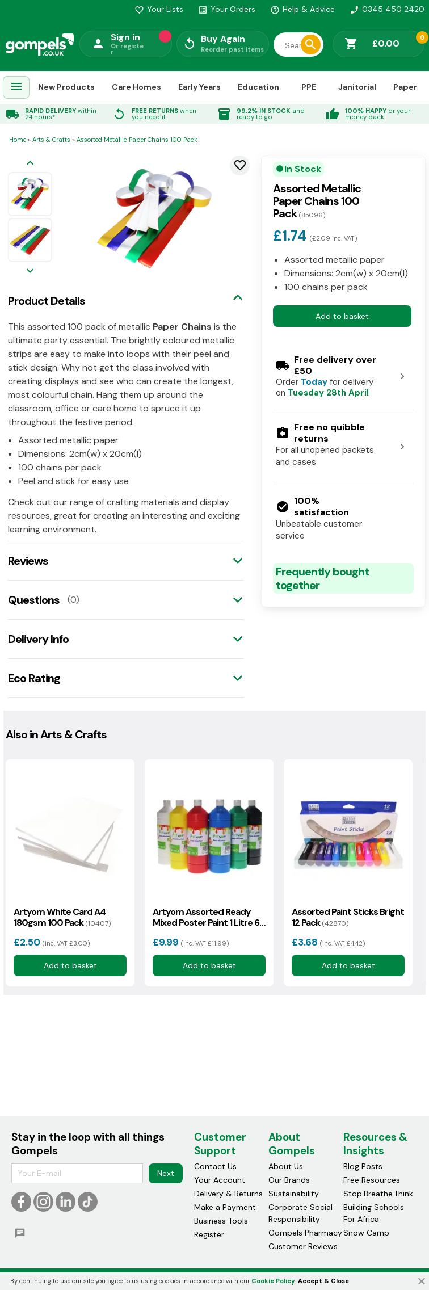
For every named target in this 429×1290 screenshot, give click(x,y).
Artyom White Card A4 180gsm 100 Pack (62, 917)
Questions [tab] (34, 600)
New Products (66, 87)
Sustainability (293, 1193)
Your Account (219, 1180)
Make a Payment (225, 1207)
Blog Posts (362, 1166)
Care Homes (136, 87)
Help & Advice (302, 9)
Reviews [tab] (28, 560)
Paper (405, 87)
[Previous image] (30, 164)
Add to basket (342, 316)
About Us (285, 1166)
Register (209, 1234)
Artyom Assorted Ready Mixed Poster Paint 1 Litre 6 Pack (206, 917)
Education (258, 87)
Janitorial (357, 87)
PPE (308, 87)
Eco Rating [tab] (34, 678)
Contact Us (215, 1166)
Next (165, 1173)
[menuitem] (16, 88)
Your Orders (226, 9)
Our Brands (289, 1180)
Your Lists (158, 9)
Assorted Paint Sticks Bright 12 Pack (348, 917)
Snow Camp (366, 1233)
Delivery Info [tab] (38, 639)
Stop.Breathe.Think (378, 1193)
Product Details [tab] (46, 300)
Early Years (199, 87)
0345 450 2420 (387, 9)
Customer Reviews (303, 1246)
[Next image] (30, 271)
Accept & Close (323, 1281)
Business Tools (221, 1221)
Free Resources (371, 1180)
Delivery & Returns (228, 1193)
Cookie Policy (273, 1281)
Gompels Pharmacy (305, 1233)
